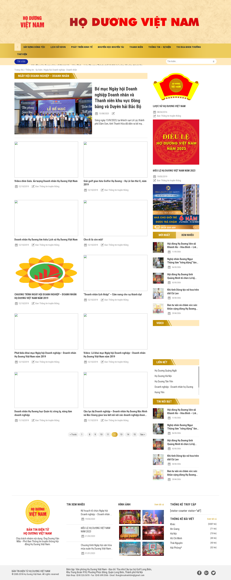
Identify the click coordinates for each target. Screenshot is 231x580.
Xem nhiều (187, 235)
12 (115, 434)
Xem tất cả (159, 504)
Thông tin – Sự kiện (159, 47)
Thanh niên (136, 47)
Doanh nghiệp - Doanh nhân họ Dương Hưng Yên (174, 389)
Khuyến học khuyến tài (111, 47)
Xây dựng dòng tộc (34, 47)
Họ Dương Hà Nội (163, 376)
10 (101, 434)
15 (135, 434)
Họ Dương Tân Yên (164, 381)
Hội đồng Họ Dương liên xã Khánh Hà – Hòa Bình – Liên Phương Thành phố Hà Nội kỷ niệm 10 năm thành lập (87, 61)
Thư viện (22, 54)
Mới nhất (164, 235)
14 (128, 434)
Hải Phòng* (193, 547)
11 (108, 434)
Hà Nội (193, 533)
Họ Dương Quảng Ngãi (166, 370)
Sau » (142, 434)
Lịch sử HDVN (58, 47)
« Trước (73, 434)
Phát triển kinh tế (81, 47)
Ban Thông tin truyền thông (47, 186)
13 (121, 434)
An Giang (193, 528)
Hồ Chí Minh (193, 538)
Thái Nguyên (193, 543)
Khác (193, 524)
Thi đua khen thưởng (188, 47)
